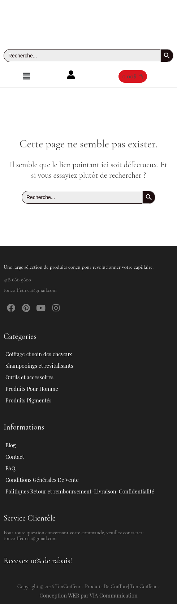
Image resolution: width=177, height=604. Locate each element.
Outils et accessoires (33, 377)
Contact (14, 456)
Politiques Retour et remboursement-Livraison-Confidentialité (79, 491)
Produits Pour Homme (35, 389)
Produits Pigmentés (28, 400)
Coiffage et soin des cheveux (42, 354)
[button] (26, 76)
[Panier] (132, 76)
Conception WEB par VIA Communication (88, 595)
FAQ (10, 468)
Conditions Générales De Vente (42, 479)
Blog (10, 445)
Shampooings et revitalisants (43, 366)
